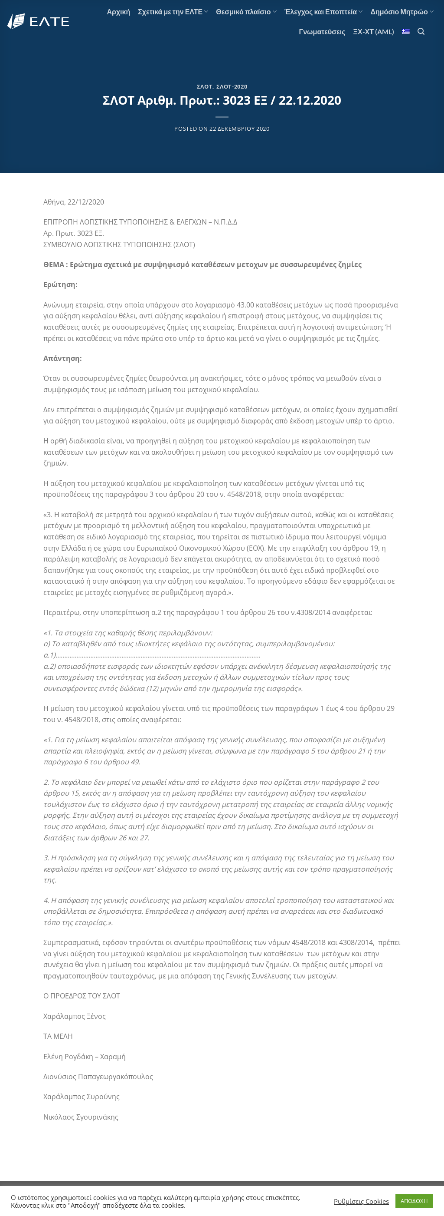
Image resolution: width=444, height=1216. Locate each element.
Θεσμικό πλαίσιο (246, 11)
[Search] (421, 31)
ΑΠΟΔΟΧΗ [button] (414, 1201)
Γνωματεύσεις (322, 31)
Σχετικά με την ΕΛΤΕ (173, 11)
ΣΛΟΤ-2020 (232, 86)
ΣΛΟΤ (205, 86)
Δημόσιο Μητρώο (402, 11)
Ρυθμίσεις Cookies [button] (361, 1201)
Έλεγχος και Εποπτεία (323, 11)
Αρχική (118, 11)
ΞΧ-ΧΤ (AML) (373, 31)
